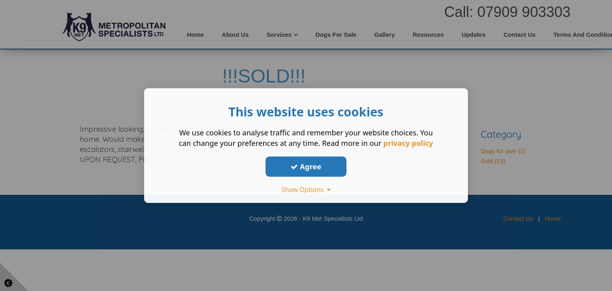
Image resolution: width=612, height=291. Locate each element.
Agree (306, 166)
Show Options (306, 189)
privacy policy (408, 143)
